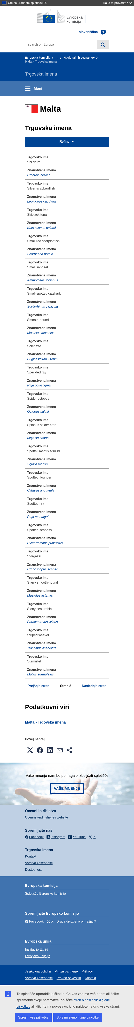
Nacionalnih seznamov (79, 57)
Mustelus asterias (40, 595)
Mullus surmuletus (40, 674)
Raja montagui (37, 517)
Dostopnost (33, 869)
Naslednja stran (94, 686)
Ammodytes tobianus (42, 280)
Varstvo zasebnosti (39, 863)
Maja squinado (38, 438)
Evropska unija (36, 956)
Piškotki (87, 971)
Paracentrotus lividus (42, 622)
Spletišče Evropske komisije (45, 893)
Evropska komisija (37, 57)
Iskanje (103, 44)
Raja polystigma (39, 385)
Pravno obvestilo (69, 978)
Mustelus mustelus (41, 333)
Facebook (34, 921)
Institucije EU (34, 949)
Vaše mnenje (67, 789)
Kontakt (30, 856)
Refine (64, 141)
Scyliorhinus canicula (42, 306)
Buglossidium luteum (42, 359)
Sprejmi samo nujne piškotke (78, 1017)
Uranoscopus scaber (42, 569)
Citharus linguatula (41, 490)
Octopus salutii (38, 411)
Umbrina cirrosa (38, 175)
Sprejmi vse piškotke (33, 1017)
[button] (30, 750)
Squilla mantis (37, 464)
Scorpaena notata (40, 254)
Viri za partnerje (66, 971)
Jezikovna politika (38, 971)
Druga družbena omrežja (74, 921)
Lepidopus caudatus (42, 201)
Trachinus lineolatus (41, 648)
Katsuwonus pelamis (42, 228)
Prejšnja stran (38, 686)
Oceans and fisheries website (46, 817)
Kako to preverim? (117, 3)
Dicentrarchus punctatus (45, 543)
